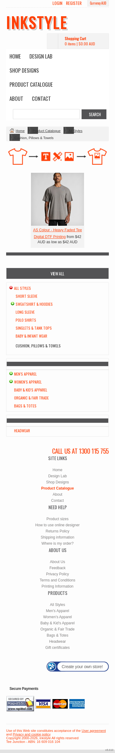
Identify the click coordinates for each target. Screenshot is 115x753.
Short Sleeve (26, 296)
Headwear (22, 430)
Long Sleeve (25, 312)
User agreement (94, 730)
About (16, 98)
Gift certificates (57, 647)
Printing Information (57, 586)
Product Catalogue (31, 84)
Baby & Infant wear (31, 336)
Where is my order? (57, 543)
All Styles (75, 131)
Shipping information (57, 537)
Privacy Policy (57, 574)
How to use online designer (57, 525)
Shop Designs (24, 70)
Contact (41, 98)
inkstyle (36, 22)
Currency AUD (98, 3)
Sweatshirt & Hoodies (34, 304)
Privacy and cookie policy (32, 734)
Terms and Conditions (57, 580)
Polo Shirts (26, 320)
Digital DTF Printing (50, 237)
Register (74, 3)
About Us (57, 562)
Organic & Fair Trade (31, 397)
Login (57, 3)
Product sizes (57, 519)
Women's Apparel (28, 381)
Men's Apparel (25, 373)
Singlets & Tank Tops (34, 328)
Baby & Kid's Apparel (30, 389)
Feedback (57, 568)
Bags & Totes (25, 405)
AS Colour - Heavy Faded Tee (57, 230)
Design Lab (40, 56)
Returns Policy (57, 531)
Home (15, 56)
